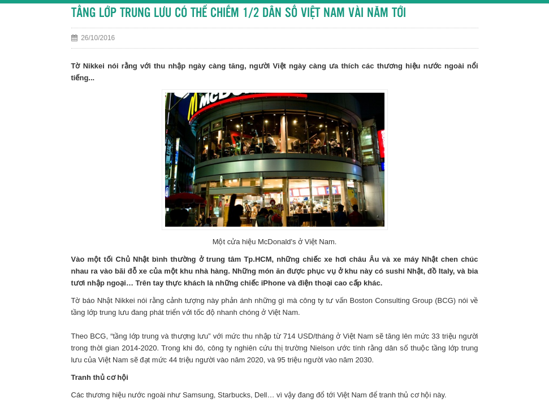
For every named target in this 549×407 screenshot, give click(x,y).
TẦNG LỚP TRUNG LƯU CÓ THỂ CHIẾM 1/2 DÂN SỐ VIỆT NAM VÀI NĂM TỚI (238, 13)
